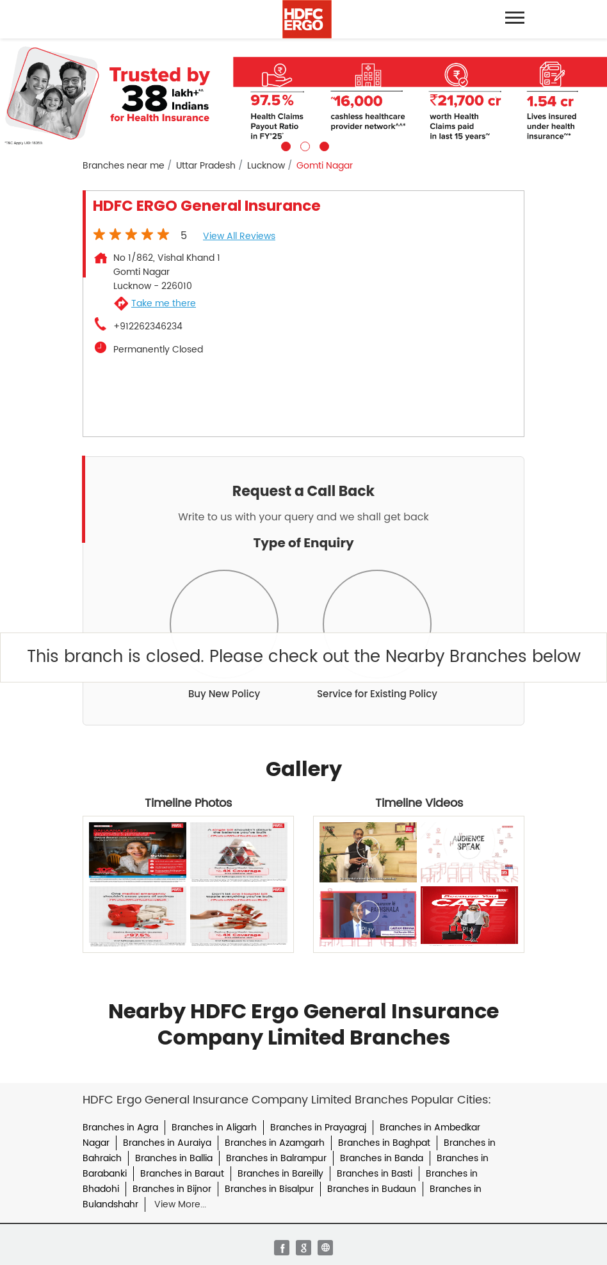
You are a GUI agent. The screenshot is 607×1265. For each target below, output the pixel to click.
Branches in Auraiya (167, 1143)
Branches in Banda (381, 1158)
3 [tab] (323, 145)
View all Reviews (239, 236)
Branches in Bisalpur (269, 1189)
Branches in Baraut (182, 1173)
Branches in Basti (374, 1173)
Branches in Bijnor (172, 1189)
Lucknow (266, 166)
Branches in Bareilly (280, 1173)
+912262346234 (147, 327)
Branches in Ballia (174, 1158)
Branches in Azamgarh (275, 1143)
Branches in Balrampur (276, 1158)
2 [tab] (303, 145)
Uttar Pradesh (206, 166)
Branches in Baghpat (384, 1143)
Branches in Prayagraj (318, 1127)
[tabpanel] (303, 95)
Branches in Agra (120, 1127)
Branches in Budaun (371, 1189)
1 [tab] (284, 145)
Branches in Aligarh (214, 1127)
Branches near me (124, 166)
